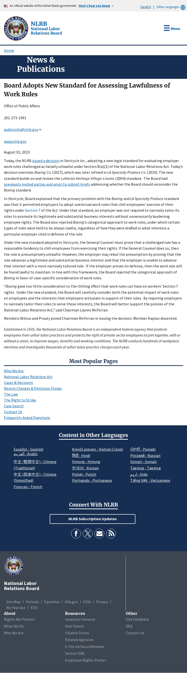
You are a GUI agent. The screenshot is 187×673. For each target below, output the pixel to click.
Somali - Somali (143, 461)
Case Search (14, 405)
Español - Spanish (28, 449)
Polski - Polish (84, 474)
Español (145, 7)
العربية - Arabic (26, 454)
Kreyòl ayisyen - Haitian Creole (97, 449)
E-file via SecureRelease (84, 646)
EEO (34, 607)
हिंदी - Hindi (81, 455)
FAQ (129, 626)
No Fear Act (16, 607)
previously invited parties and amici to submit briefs (47, 184)
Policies (32, 601)
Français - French (28, 486)
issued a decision (45, 160)
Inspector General (80, 619)
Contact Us (13, 411)
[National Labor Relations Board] (16, 28)
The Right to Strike (20, 400)
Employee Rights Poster (85, 660)
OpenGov (51, 601)
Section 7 (32, 210)
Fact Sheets (74, 626)
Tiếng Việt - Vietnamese (150, 480)
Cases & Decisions (18, 382)
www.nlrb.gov (15, 141)
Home (9, 50)
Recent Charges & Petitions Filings (33, 388)
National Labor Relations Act (28, 376)
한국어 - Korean (85, 467)
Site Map (13, 601)
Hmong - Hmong (86, 461)
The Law (11, 394)
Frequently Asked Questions (27, 417)
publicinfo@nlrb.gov (23, 129)
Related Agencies (79, 639)
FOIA (87, 601)
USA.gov (71, 601)
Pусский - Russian (145, 455)
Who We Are (14, 370)
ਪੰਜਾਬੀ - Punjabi (143, 449)
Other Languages (172, 6)
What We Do (14, 626)
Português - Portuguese (92, 480)
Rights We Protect (19, 619)
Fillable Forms (77, 632)
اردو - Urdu (139, 474)
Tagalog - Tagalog (145, 467)
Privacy (102, 601)
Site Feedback (137, 619)
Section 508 (74, 653)
